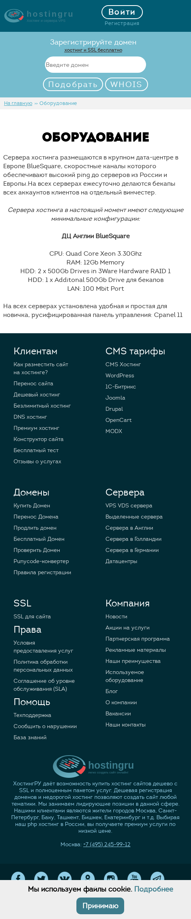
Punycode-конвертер (41, 561)
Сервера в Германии (132, 550)
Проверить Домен (37, 550)
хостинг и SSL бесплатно (93, 50)
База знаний (30, 737)
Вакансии (118, 713)
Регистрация (122, 23)
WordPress (119, 375)
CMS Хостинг (123, 364)
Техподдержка (32, 715)
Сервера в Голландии (133, 539)
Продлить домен (35, 528)
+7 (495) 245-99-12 (107, 844)
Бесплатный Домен (39, 539)
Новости (116, 616)
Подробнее (153, 889)
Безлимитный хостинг (42, 405)
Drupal (114, 409)
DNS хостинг (30, 417)
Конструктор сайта (39, 439)
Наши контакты (125, 724)
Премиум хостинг (36, 428)
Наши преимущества (133, 661)
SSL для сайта (32, 616)
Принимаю (100, 906)
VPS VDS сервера (128, 505)
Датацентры (121, 561)
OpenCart (118, 420)
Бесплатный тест (36, 450)
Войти (122, 12)
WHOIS (126, 84)
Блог (111, 691)
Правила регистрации (42, 572)
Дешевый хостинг (37, 394)
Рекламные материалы (135, 650)
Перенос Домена (36, 516)
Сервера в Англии (129, 528)
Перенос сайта (33, 383)
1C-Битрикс (120, 386)
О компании (121, 702)
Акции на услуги (127, 627)
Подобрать (73, 84)
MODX (113, 431)
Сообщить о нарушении (45, 726)
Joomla (115, 397)
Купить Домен (32, 505)
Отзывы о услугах (37, 461)
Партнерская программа (137, 638)
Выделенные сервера (134, 516)
